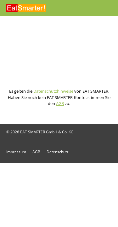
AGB (60, 103)
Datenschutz (58, 151)
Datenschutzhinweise (53, 91)
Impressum (16, 151)
